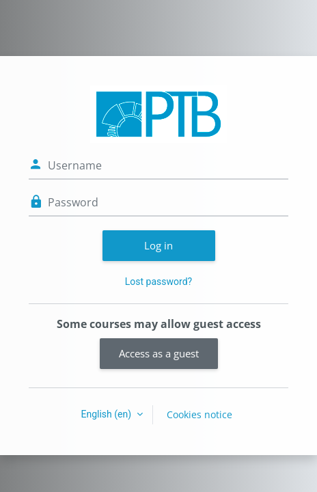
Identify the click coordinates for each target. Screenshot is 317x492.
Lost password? (158, 281)
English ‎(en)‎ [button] (107, 414)
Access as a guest (159, 353)
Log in (158, 245)
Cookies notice (199, 414)
